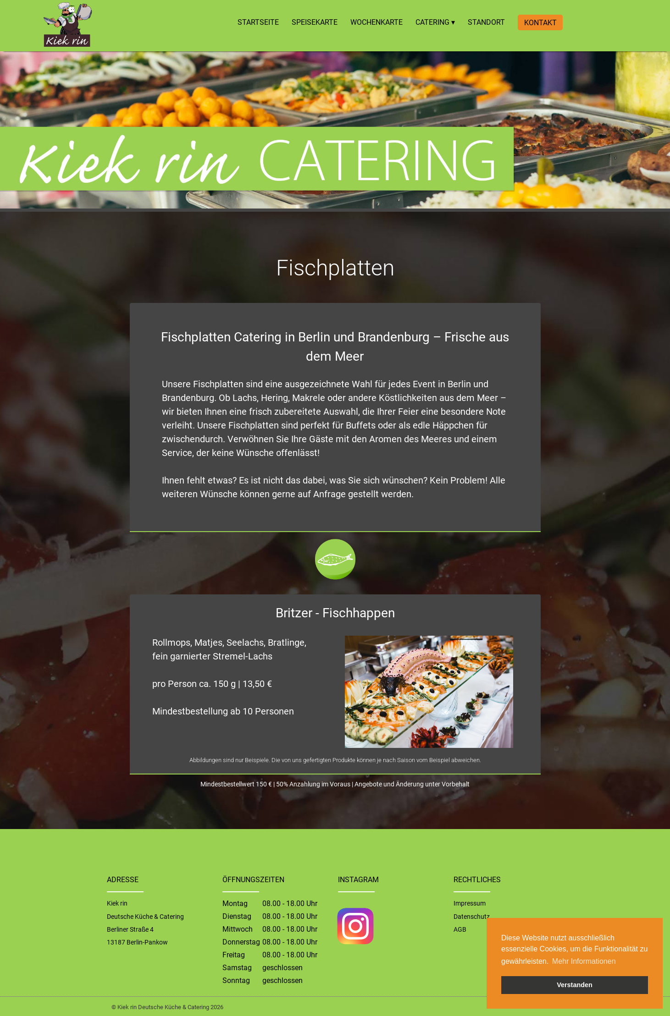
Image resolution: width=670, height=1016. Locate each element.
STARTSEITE (258, 22)
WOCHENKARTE (376, 22)
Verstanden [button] (574, 985)
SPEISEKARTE (315, 22)
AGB (460, 929)
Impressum (470, 903)
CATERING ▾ (435, 22)
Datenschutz (472, 916)
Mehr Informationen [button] (584, 961)
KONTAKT (540, 22)
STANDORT (486, 22)
